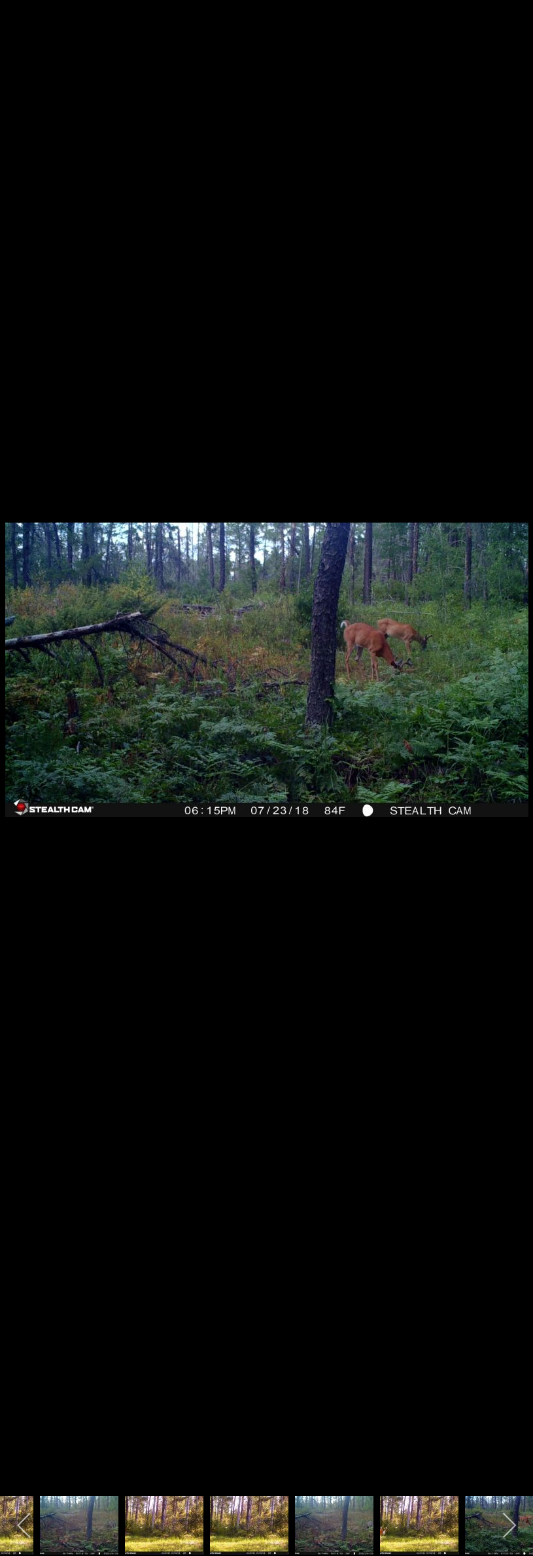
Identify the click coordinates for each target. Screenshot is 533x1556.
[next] (510, 759)
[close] (521, 14)
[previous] (23, 759)
